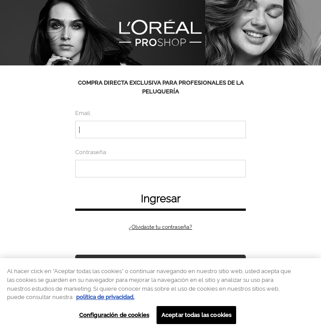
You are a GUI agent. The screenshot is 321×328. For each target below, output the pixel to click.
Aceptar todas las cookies (196, 317)
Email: (83, 113)
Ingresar (160, 198)
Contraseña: (91, 152)
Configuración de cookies (114, 317)
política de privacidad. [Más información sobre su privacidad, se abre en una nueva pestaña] (105, 299)
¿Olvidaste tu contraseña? (160, 227)
